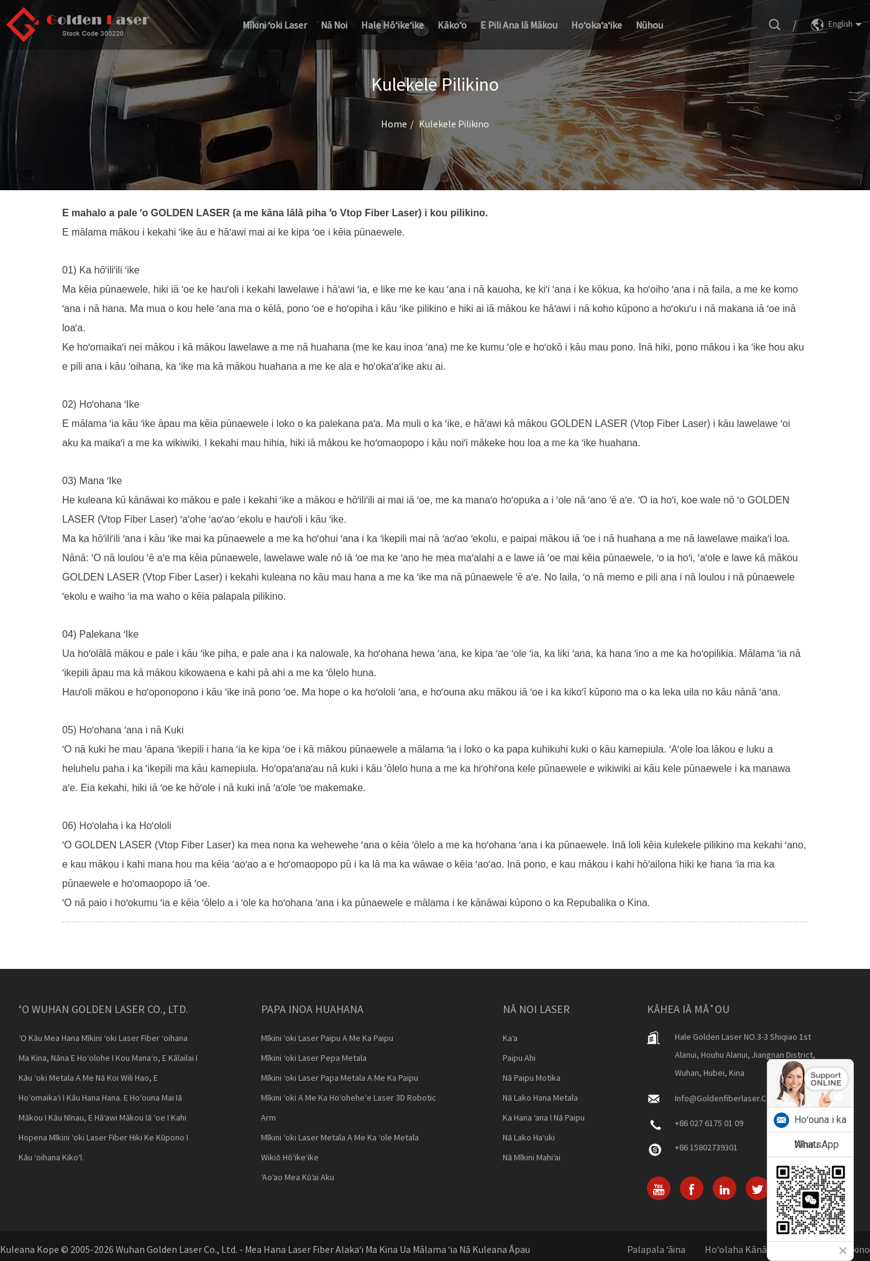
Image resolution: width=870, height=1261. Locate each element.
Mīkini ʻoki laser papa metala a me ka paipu (339, 1077)
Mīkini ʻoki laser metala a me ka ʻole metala (340, 1137)
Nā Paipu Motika (532, 1077)
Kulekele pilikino (454, 123)
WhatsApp (816, 1144)
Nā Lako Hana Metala (540, 1097)
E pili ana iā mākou (518, 25)
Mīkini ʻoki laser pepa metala (314, 1057)
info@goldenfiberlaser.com (726, 1098)
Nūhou (649, 25)
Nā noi (334, 25)
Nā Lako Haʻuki (529, 1137)
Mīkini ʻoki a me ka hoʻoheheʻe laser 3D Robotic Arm (348, 1107)
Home (394, 123)
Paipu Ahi (519, 1057)
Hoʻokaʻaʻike (596, 25)
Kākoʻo (452, 25)
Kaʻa (510, 1037)
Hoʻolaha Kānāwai (743, 1249)
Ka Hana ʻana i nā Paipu (544, 1117)
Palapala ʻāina (656, 1249)
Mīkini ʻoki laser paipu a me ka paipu (327, 1037)
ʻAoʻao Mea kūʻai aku (297, 1177)
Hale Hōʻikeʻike (392, 25)
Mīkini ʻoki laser (274, 25)
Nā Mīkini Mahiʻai (532, 1157)
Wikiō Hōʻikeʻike (290, 1157)
